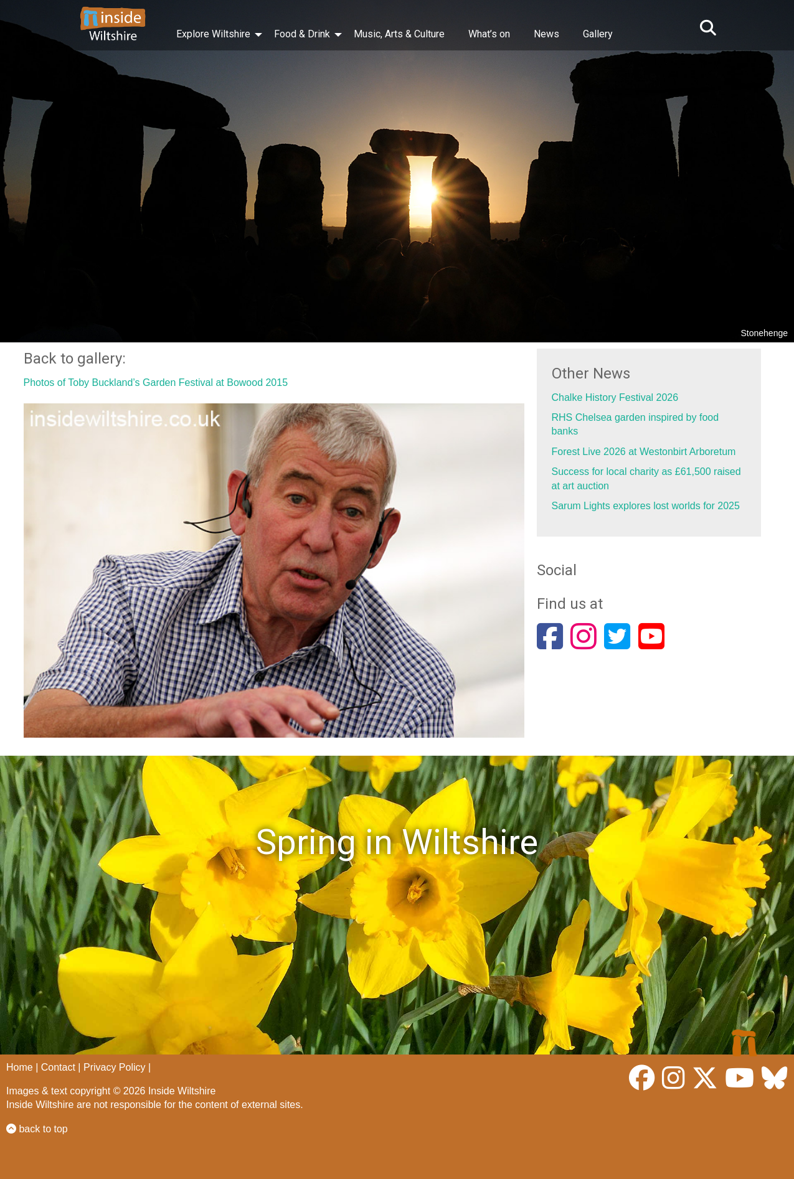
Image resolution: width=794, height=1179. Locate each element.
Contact (58, 1067)
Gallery (598, 34)
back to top (37, 1129)
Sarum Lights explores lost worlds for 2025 (646, 505)
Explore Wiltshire (213, 34)
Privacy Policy (114, 1067)
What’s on (489, 34)
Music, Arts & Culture (399, 34)
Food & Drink (302, 34)
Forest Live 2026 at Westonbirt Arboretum (644, 451)
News (546, 34)
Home (19, 1067)
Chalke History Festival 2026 (615, 397)
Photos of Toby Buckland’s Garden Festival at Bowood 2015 (156, 382)
